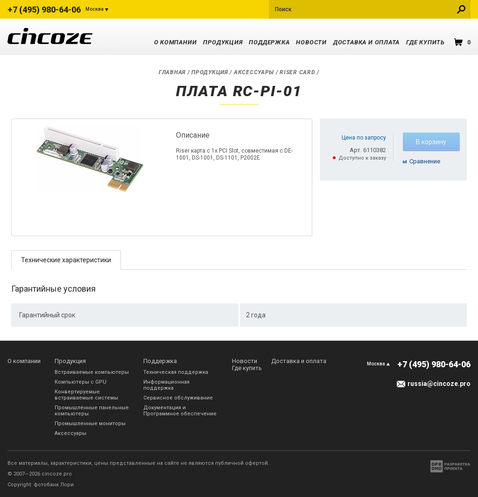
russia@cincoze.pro (439, 383)
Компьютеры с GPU (80, 382)
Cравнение (424, 161)
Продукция (222, 42)
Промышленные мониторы (90, 423)
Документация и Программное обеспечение (180, 411)
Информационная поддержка (166, 385)
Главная (172, 72)
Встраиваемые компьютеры (92, 372)
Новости (311, 42)
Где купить (425, 42)
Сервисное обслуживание (178, 398)
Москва (94, 9)
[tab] (66, 259)
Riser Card (297, 72)
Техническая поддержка (175, 372)
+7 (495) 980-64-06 (44, 9)
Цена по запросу (364, 137)
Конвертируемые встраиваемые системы (86, 395)
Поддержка (269, 42)
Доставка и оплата (366, 42)
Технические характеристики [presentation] (66, 260)
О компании (175, 42)
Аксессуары (254, 72)
